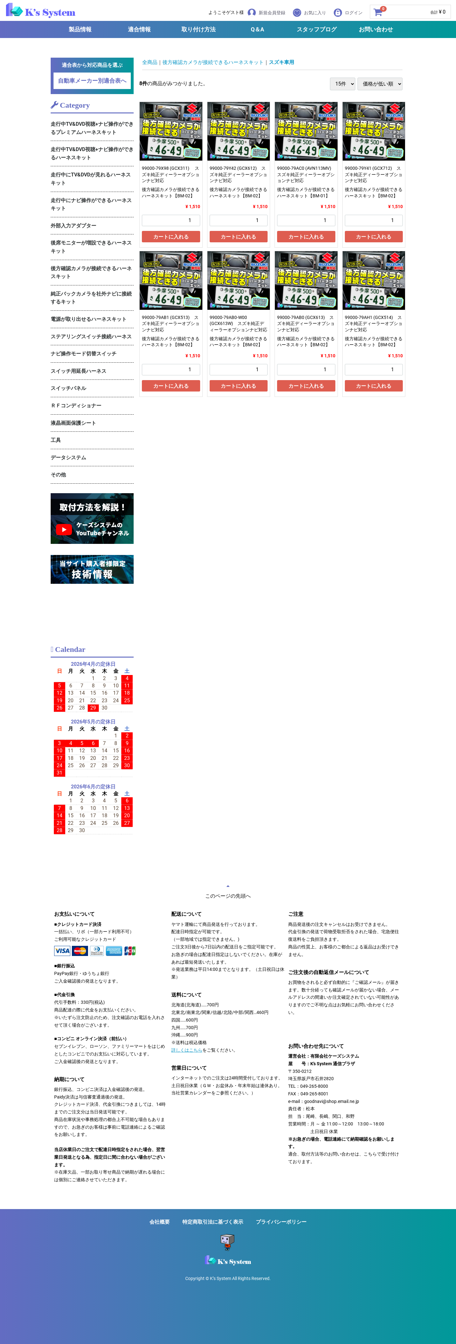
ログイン (348, 13)
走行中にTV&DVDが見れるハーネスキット (91, 179)
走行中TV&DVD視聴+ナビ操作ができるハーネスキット (92, 153)
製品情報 (80, 29)
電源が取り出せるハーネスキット (89, 319)
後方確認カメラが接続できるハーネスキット (91, 272)
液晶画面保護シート (73, 423)
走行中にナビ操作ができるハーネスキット (91, 204)
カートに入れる (171, 237)
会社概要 (159, 1222)
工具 (56, 440)
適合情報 (139, 29)
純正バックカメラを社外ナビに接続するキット (91, 298)
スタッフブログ (317, 29)
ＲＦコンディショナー (76, 406)
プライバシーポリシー (281, 1222)
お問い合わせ (376, 29)
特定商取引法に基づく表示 (212, 1222)
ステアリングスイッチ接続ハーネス (91, 337)
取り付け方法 (198, 29)
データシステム (68, 458)
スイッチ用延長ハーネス (78, 371)
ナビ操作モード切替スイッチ (84, 354)
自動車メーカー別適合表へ (92, 80)
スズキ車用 (281, 62)
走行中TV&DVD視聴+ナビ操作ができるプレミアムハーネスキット (92, 128)
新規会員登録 (266, 13)
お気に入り (309, 13)
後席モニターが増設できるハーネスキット (91, 247)
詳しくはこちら (186, 1050)
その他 (58, 475)
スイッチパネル (68, 388)
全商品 (149, 62)
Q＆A (257, 29)
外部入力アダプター (73, 226)
